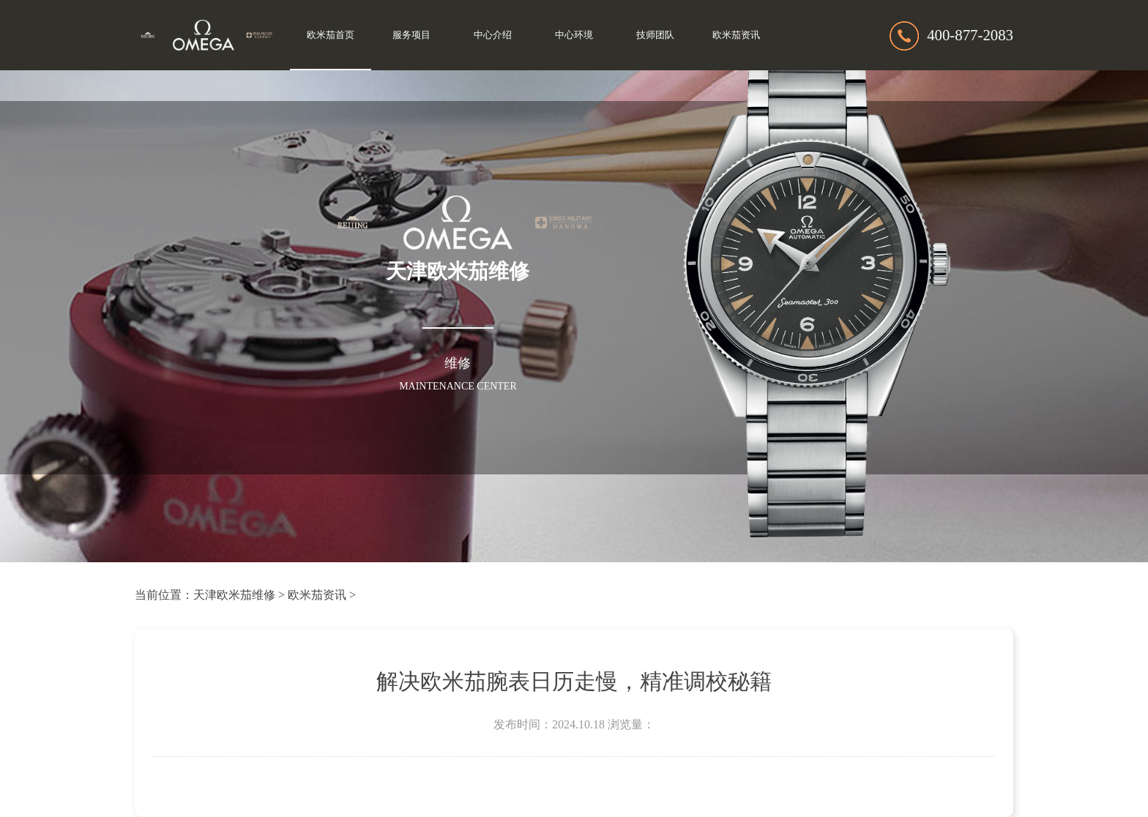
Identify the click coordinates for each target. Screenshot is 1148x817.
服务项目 (411, 35)
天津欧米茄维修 (234, 595)
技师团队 (655, 35)
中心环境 (574, 35)
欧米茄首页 (330, 35)
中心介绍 (493, 35)
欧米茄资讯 (736, 35)
